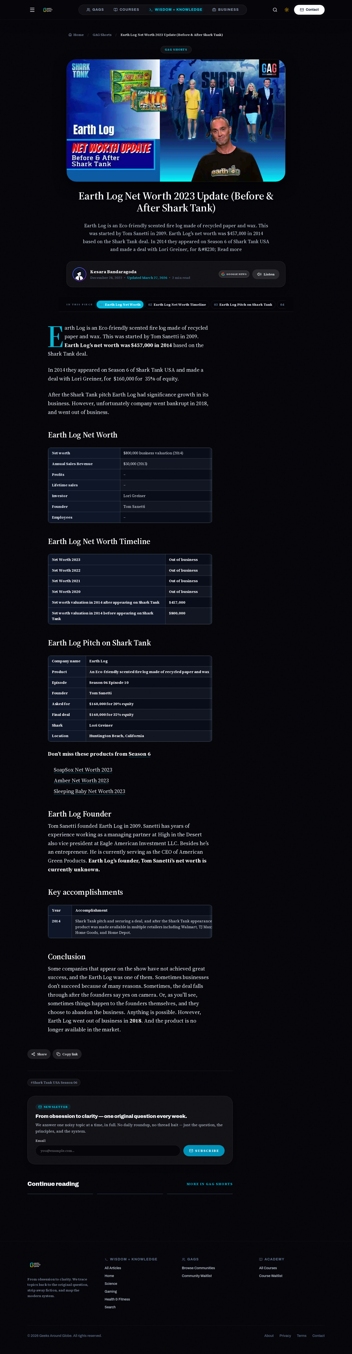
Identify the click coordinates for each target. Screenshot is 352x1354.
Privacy (285, 1336)
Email (40, 1140)
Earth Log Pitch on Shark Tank (243, 304)
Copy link (67, 1054)
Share (39, 1054)
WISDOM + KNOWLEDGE (176, 10)
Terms (302, 1336)
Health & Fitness (117, 1299)
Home (109, 1276)
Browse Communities (198, 1268)
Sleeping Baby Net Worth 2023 (89, 791)
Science (111, 1284)
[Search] (275, 9)
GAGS (95, 10)
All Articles (113, 1268)
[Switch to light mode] (286, 9)
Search (110, 1307)
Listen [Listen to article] (266, 274)
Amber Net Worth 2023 (81, 780)
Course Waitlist (270, 1276)
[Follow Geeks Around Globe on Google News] (234, 274)
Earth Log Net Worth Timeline (177, 304)
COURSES (126, 10)
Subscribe (204, 1150)
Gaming (111, 1291)
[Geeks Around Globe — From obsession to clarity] (48, 10)
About (269, 1336)
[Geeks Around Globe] (35, 1265)
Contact (309, 10)
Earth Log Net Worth (120, 304)
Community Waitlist (197, 1276)
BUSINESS (225, 10)
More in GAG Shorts (210, 1183)
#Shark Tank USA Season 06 (54, 1082)
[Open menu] (32, 10)
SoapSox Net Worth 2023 (83, 769)
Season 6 (139, 753)
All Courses (268, 1268)
